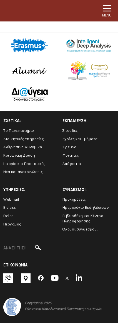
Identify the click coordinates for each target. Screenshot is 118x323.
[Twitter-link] (67, 278)
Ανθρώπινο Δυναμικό (22, 146)
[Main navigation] (107, 11)
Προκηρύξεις (74, 199)
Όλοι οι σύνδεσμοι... (80, 229)
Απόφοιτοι (71, 163)
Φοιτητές (70, 155)
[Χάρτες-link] (26, 278)
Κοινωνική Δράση (19, 155)
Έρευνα (69, 146)
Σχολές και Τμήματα (80, 138)
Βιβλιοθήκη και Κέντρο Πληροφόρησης (83, 218)
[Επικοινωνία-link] (8, 278)
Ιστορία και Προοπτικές (24, 163)
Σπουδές (70, 130)
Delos (8, 215)
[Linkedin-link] (79, 278)
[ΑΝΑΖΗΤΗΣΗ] (22, 248)
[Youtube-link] (55, 278)
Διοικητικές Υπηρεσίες (23, 138)
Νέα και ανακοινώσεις (23, 171)
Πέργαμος (12, 224)
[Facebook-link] (41, 278)
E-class (9, 207)
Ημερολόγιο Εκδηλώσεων (85, 207)
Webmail (11, 199)
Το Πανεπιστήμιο (18, 130)
